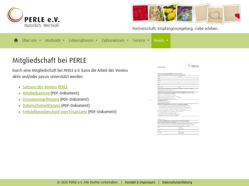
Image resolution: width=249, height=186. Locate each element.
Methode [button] (53, 40)
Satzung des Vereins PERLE (45, 87)
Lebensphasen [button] (82, 40)
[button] (16, 40)
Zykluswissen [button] (114, 40)
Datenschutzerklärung (41, 106)
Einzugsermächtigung (41, 99)
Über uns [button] (30, 40)
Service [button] (139, 40)
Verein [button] (159, 40)
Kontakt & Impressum (140, 182)
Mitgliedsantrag (36, 93)
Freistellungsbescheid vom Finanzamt (55, 112)
